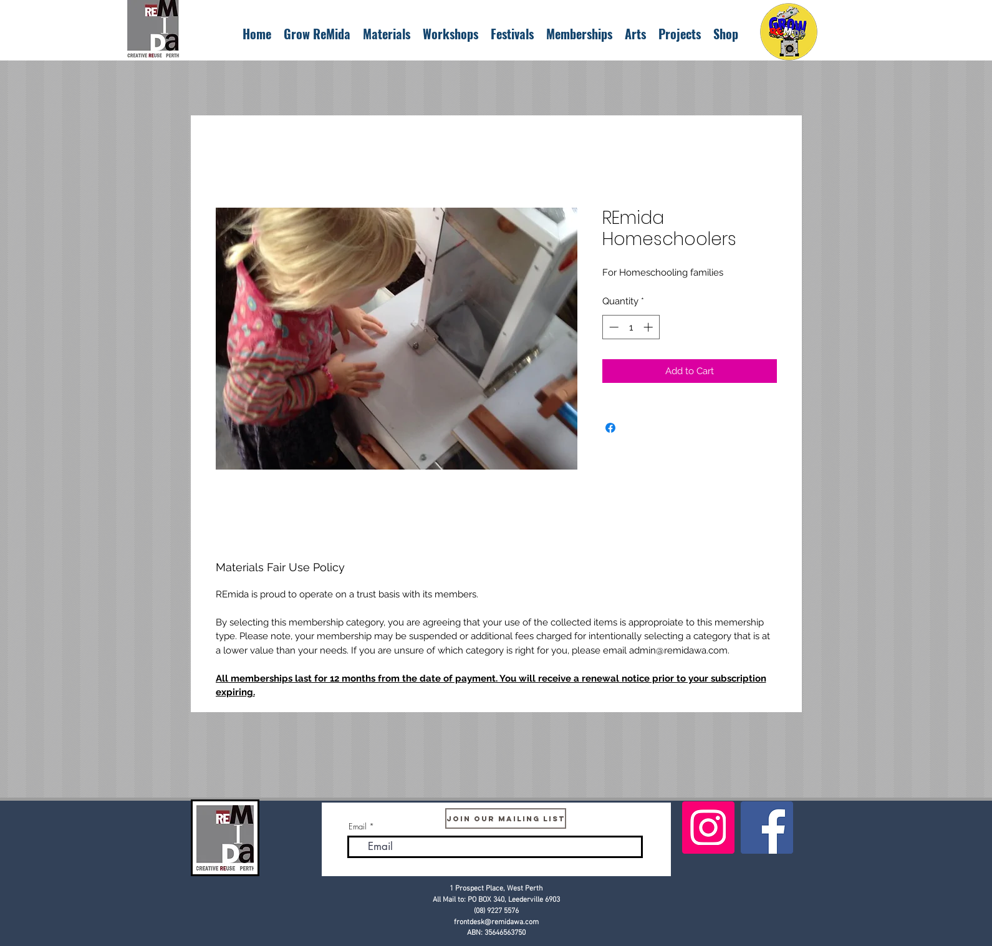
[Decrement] (612, 327)
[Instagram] (708, 827)
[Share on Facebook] (610, 427)
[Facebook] (767, 827)
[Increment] (649, 327)
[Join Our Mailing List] (505, 818)
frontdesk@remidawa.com (496, 922)
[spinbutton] (630, 327)
